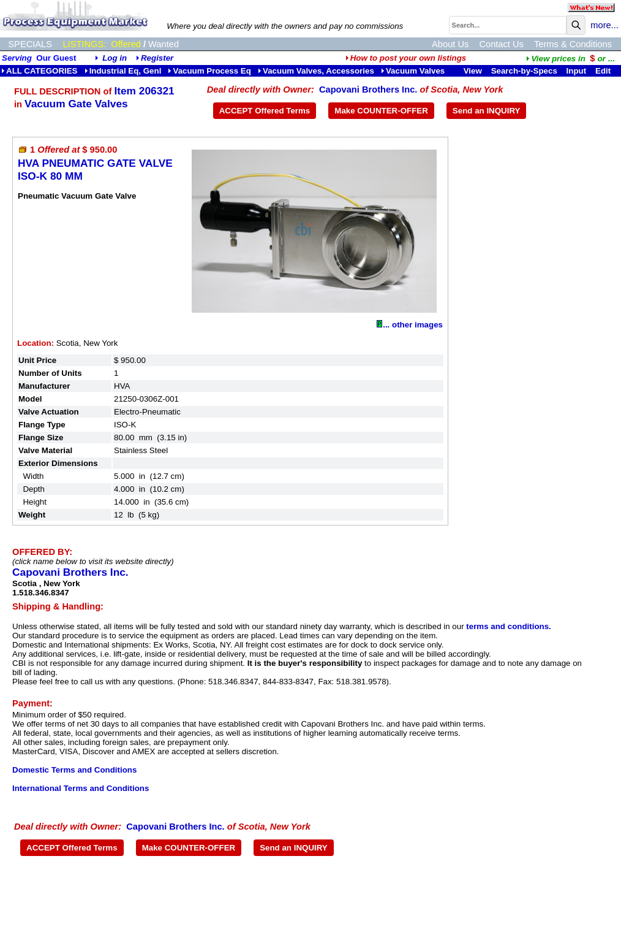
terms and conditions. (508, 626)
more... (604, 25)
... (570, 58)
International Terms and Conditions (80, 788)
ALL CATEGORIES (39, 70)
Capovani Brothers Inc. (368, 89)
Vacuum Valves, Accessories (316, 70)
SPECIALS (30, 44)
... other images (410, 324)
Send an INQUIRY (487, 110)
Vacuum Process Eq (209, 70)
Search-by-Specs (524, 70)
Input (576, 70)
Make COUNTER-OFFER (381, 110)
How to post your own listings (406, 58)
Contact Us (501, 44)
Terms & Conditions (573, 44)
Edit (604, 70)
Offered (126, 44)
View (473, 70)
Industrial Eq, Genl (123, 70)
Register (157, 58)
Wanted (163, 44)
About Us (450, 44)
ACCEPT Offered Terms (264, 110)
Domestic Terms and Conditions (74, 769)
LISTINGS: (84, 44)
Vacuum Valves (413, 70)
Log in (114, 58)
